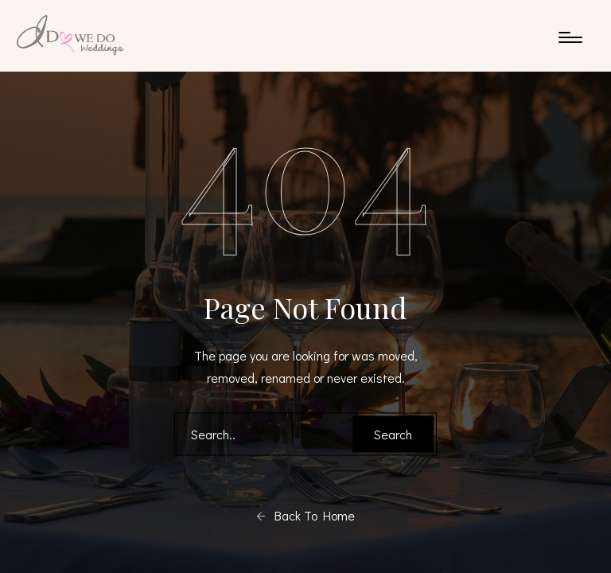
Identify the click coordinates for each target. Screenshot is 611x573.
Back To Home (305, 516)
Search (393, 434)
